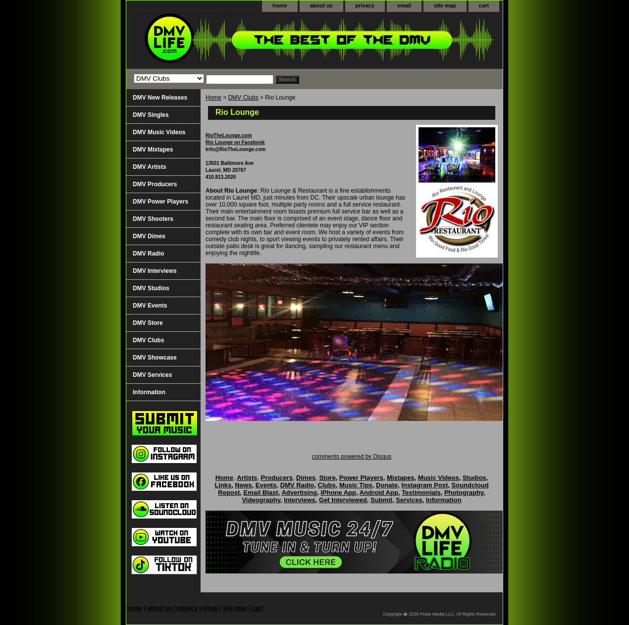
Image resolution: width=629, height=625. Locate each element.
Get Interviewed (343, 500)
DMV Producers (155, 184)
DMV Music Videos (159, 132)
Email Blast (261, 492)
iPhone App (338, 492)
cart (484, 5)
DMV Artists (149, 166)
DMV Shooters (153, 218)
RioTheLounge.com (229, 135)
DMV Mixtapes (153, 149)
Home (213, 97)
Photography (463, 492)
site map (445, 5)
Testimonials (421, 492)
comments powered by (352, 456)
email (404, 5)
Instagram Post (424, 485)
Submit (381, 500)
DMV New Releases (160, 97)
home (279, 5)
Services (409, 500)
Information (149, 392)
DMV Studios (151, 288)
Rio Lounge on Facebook (235, 142)
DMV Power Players (160, 201)
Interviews (299, 500)
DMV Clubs (243, 97)
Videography (261, 500)
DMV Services (152, 374)
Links (222, 485)
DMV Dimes (149, 236)
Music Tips (355, 485)
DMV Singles (151, 114)
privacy (365, 5)
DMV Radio (148, 253)
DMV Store (148, 322)
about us (321, 5)
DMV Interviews (155, 270)
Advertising (299, 492)
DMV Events (150, 305)
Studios (474, 477)
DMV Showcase (155, 357)
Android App (379, 492)
